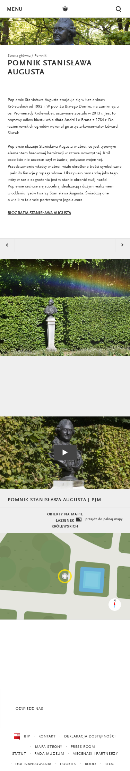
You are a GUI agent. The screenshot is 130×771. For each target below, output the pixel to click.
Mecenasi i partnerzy (95, 754)
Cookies (68, 764)
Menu (14, 9)
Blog (109, 764)
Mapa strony (48, 747)
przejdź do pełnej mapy (98, 519)
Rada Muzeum (49, 754)
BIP (22, 736)
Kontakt (47, 736)
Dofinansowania (33, 764)
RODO (90, 764)
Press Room (83, 747)
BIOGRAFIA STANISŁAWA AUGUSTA (39, 213)
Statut (19, 754)
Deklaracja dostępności (90, 736)
